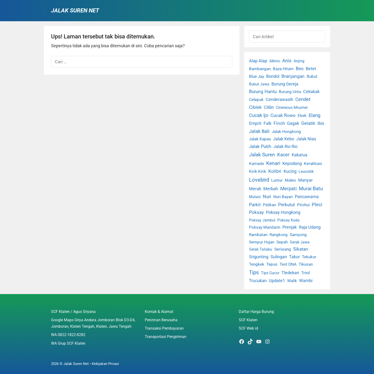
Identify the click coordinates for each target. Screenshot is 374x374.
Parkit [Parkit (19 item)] (255, 204)
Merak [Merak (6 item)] (255, 188)
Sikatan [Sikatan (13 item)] (300, 249)
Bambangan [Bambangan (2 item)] (260, 69)
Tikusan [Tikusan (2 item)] (306, 264)
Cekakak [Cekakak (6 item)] (311, 91)
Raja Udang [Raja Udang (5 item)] (310, 227)
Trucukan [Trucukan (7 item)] (258, 280)
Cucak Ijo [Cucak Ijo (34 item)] (258, 115)
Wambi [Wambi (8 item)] (305, 280)
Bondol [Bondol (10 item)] (272, 76)
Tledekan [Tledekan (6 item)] (290, 272)
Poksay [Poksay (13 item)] (256, 212)
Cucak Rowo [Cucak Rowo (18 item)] (283, 115)
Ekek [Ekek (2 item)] (302, 115)
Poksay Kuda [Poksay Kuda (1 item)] (288, 220)
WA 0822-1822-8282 (68, 334)
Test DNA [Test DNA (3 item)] (288, 264)
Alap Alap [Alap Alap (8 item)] (258, 60)
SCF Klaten (248, 320)
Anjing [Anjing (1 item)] (299, 61)
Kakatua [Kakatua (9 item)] (299, 154)
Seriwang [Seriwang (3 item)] (282, 249)
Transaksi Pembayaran (164, 328)
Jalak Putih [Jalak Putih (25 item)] (260, 146)
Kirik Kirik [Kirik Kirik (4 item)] (257, 171)
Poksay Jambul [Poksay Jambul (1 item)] (262, 220)
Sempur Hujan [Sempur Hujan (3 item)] (261, 242)
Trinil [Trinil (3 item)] (305, 272)
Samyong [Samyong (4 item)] (298, 234)
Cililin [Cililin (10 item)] (269, 107)
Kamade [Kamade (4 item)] (256, 163)
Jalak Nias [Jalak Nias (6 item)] (306, 139)
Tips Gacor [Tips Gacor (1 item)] (270, 273)
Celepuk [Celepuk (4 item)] (256, 99)
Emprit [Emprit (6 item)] (255, 123)
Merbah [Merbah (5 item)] (270, 188)
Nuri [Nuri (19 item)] (267, 196)
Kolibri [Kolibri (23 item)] (274, 171)
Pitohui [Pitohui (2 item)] (303, 205)
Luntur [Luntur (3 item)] (277, 180)
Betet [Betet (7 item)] (311, 68)
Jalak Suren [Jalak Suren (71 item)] (262, 155)
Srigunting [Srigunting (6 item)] (258, 256)
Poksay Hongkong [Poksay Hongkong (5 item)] (283, 212)
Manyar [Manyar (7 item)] (305, 180)
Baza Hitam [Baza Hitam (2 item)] (283, 69)
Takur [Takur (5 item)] (294, 256)
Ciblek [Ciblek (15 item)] (255, 107)
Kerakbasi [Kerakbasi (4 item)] (313, 163)
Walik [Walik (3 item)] (292, 280)
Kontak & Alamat (159, 311)
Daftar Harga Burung (256, 311)
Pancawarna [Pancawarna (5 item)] (307, 196)
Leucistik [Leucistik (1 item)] (306, 171)
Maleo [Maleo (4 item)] (290, 180)
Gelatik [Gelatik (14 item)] (308, 123)
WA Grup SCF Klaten (68, 343)
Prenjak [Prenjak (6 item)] (289, 227)
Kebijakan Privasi (105, 364)
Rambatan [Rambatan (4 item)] (258, 234)
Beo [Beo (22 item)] (300, 68)
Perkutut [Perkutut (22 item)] (286, 204)
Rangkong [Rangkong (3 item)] (279, 234)
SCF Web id (248, 328)
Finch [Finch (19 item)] (279, 123)
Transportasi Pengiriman (165, 336)
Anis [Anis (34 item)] (286, 60)
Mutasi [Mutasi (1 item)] (255, 197)
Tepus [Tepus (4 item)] (271, 264)
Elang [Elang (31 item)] (314, 115)
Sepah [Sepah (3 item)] (282, 242)
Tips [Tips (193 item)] (254, 272)
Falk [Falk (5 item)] (267, 123)
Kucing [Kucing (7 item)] (290, 171)
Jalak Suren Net (75, 10)
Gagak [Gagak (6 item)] (293, 123)
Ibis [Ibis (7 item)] (320, 123)
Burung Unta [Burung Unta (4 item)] (290, 91)
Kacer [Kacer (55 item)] (283, 155)
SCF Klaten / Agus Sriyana (73, 311)
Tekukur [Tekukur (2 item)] (309, 257)
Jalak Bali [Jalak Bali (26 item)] (259, 131)
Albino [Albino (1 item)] (274, 61)
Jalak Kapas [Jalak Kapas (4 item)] (260, 139)
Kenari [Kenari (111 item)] (273, 163)
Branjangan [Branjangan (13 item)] (293, 76)
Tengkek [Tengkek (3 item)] (256, 264)
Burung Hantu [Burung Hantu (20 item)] (263, 91)
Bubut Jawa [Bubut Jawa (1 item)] (259, 84)
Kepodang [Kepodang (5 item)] (292, 163)
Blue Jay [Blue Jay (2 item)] (256, 76)
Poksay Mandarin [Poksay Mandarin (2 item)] (264, 227)
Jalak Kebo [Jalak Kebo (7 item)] (283, 138)
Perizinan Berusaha (161, 320)
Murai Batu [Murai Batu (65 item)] (311, 188)
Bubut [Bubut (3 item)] (312, 76)
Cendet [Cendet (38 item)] (303, 99)
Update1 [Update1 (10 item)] (277, 280)
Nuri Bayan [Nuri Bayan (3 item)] (283, 196)
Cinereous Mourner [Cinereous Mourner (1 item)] (292, 107)
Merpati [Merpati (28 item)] (288, 188)
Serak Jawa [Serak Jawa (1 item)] (300, 242)
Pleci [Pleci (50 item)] (317, 204)
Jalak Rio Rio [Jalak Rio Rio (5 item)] (285, 146)
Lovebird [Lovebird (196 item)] (259, 180)
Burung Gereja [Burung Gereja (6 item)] (284, 84)
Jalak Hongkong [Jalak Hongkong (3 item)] (286, 131)
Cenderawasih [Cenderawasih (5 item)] (279, 99)
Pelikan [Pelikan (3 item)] (269, 204)
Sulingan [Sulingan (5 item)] (278, 256)
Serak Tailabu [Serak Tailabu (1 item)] (260, 249)
